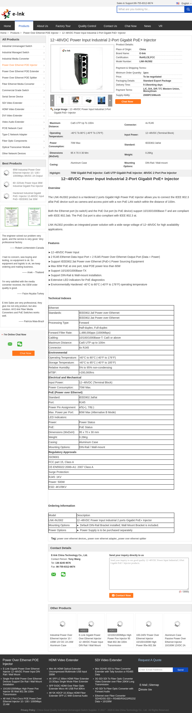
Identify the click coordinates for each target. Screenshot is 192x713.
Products (24, 26)
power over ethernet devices (71, 538)
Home (7, 26)
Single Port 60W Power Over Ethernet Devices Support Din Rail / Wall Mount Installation (22, 681)
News (147, 26)
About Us (42, 26)
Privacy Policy (28, 710)
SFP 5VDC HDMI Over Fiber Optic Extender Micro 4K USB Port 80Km (67, 687)
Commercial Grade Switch (15, 90)
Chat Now (131, 26)
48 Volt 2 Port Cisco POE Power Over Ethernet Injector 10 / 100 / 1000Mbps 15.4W (22, 701)
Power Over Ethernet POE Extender (20, 71)
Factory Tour (63, 26)
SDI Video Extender (12, 103)
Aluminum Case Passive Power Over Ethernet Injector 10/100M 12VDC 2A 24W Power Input (175, 642)
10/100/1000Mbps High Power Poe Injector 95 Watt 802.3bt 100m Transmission (119, 640)
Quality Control (87, 26)
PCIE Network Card (12, 128)
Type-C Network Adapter (14, 134)
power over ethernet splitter (132, 538)
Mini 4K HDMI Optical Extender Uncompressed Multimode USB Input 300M (68, 671)
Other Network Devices (14, 153)
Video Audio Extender (13, 122)
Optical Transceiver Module (16, 147)
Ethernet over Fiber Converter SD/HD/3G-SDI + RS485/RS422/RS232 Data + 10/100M (115, 698)
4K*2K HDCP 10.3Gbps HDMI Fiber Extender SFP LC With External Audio (68, 694)
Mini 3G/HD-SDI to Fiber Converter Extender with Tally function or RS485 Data (114, 671)
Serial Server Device (12, 96)
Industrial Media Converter (15, 58)
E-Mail (143, 684)
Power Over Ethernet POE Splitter (19, 77)
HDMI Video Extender (13, 109)
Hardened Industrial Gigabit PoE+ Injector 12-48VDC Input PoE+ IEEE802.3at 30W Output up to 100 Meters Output (28, 199)
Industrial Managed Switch (15, 52)
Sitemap (154, 684)
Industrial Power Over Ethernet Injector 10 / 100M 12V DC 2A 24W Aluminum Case (61, 640)
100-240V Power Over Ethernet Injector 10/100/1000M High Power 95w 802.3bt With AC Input (147, 642)
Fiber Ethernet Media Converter (18, 84)
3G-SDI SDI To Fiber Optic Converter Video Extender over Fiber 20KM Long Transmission (114, 681)
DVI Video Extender (12, 115)
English (187, 3)
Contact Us (110, 26)
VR (160, 26)
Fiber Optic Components (14, 141)
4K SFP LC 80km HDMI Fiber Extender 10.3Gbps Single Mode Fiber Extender (69, 680)
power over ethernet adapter (102, 538)
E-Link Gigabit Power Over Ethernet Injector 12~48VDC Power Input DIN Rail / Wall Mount (91, 640)
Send (180, 669)
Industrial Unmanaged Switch (17, 46)
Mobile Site (145, 689)
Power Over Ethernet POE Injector (40, 33)
